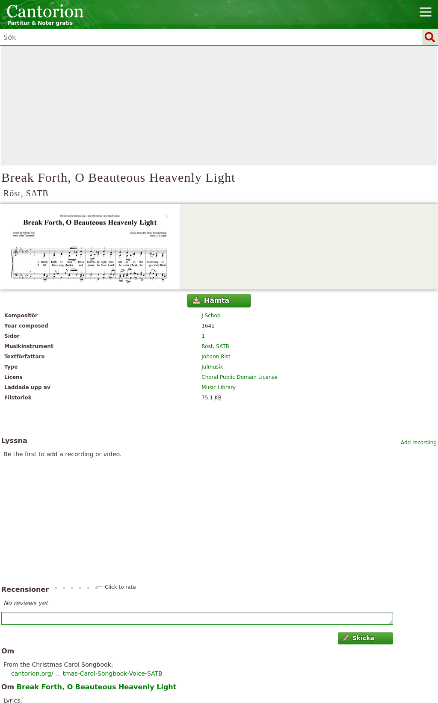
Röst (207, 346)
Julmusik (212, 367)
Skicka (358, 638)
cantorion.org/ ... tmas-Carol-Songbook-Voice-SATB (87, 673)
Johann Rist (216, 357)
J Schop (210, 316)
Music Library (218, 387)
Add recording (419, 443)
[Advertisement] (219, 105)
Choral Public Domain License (239, 377)
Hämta (211, 300)
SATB (222, 346)
